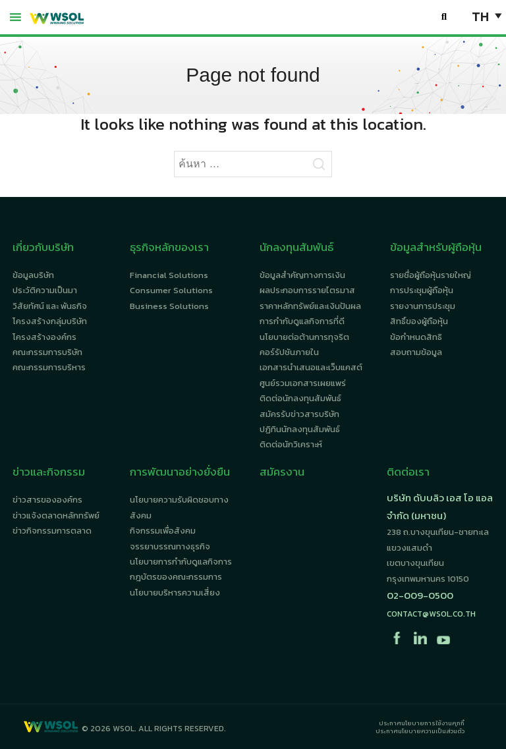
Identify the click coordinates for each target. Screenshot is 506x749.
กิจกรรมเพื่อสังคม (163, 530)
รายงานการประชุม (422, 306)
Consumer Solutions (171, 290)
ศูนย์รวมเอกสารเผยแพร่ (303, 383)
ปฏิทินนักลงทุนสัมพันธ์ (300, 429)
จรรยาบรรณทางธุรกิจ (170, 546)
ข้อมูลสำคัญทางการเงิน (302, 275)
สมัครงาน (282, 471)
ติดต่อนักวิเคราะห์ (291, 444)
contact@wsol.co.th (431, 614)
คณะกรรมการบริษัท (47, 352)
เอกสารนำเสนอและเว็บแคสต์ (311, 367)
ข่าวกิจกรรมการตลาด (52, 530)
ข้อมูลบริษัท (33, 275)
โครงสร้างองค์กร (44, 337)
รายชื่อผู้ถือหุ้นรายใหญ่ (430, 275)
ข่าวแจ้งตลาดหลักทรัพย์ (56, 515)
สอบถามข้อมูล (416, 352)
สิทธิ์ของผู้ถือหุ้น (419, 321)
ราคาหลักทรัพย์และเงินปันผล (310, 306)
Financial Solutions (169, 275)
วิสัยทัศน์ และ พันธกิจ (50, 306)
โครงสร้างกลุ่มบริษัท (50, 321)
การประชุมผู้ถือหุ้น (421, 290)
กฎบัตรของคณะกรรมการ (176, 576)
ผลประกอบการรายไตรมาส (307, 290)
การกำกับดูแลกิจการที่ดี (302, 321)
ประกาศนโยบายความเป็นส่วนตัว (420, 731)
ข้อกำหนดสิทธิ (416, 337)
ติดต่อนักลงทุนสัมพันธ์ (300, 398)
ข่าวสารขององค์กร (47, 499)
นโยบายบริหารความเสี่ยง (175, 592)
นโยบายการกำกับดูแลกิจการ (181, 561)
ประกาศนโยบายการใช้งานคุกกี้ (421, 723)
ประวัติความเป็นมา (45, 290)
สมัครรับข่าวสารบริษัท (299, 414)
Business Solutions (169, 306)
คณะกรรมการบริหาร (49, 367)
